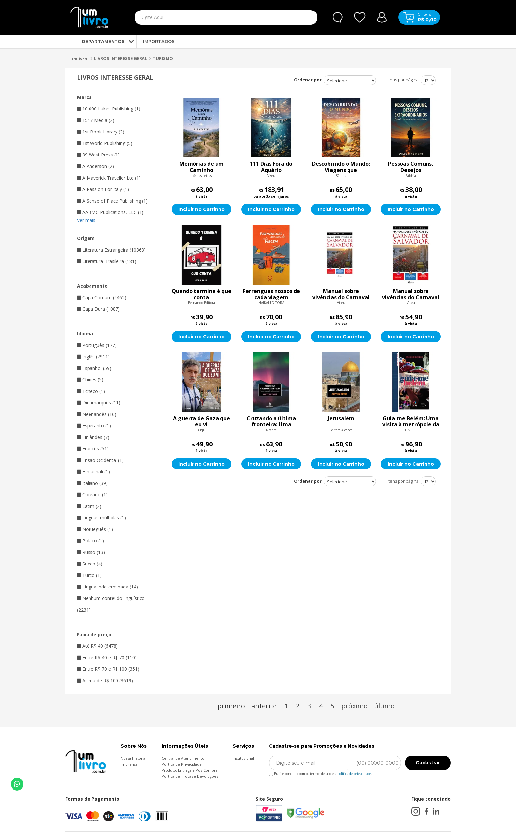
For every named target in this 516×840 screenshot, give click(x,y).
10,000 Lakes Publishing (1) (108, 109)
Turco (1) (89, 575)
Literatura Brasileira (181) (106, 261)
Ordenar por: (308, 80)
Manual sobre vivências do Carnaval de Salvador (341, 294)
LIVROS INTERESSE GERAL (120, 58)
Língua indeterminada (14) (107, 587)
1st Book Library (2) (100, 132)
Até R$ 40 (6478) (97, 646)
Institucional (243, 758)
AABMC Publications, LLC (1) (110, 212)
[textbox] (210, 17)
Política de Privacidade (182, 764)
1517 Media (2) (95, 120)
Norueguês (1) (95, 529)
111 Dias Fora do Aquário (271, 167)
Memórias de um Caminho (201, 167)
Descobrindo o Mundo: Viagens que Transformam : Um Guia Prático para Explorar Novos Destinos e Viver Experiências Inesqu (341, 167)
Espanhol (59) (94, 368)
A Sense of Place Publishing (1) (112, 201)
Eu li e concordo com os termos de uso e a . (320, 772)
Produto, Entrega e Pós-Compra (190, 770)
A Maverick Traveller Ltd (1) (109, 178)
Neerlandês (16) (96, 414)
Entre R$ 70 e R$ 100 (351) (108, 669)
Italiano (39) (92, 483)
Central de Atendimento (183, 758)
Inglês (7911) (93, 356)
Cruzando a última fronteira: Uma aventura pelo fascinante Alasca (271, 421)
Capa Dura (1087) (98, 309)
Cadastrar (428, 763)
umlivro (78, 58)
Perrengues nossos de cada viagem (271, 294)
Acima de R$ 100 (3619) (105, 680)
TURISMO (163, 58)
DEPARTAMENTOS (97, 41)
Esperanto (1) (94, 425)
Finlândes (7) (93, 437)
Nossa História (133, 758)
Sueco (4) (89, 564)
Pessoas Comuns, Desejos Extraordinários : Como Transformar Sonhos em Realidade (411, 167)
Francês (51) (93, 448)
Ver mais (86, 220)
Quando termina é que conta (201, 294)
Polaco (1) (90, 541)
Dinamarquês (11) (98, 402)
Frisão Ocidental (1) (100, 460)
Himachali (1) (93, 471)
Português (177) (96, 345)
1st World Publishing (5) (104, 143)
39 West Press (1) (98, 155)
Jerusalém (341, 418)
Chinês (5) (90, 379)
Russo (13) (91, 552)
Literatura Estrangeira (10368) (111, 250)
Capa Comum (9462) (101, 297)
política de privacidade (354, 773)
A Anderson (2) (95, 166)
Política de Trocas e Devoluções (190, 776)
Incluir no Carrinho (201, 209)
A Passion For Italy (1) (103, 189)
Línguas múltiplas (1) (101, 518)
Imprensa (129, 764)
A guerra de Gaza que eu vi (201, 421)
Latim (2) (89, 506)
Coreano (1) (92, 495)
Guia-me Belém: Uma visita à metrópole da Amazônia (410, 421)
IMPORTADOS (159, 41)
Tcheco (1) (91, 391)
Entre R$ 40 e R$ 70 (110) (107, 657)
